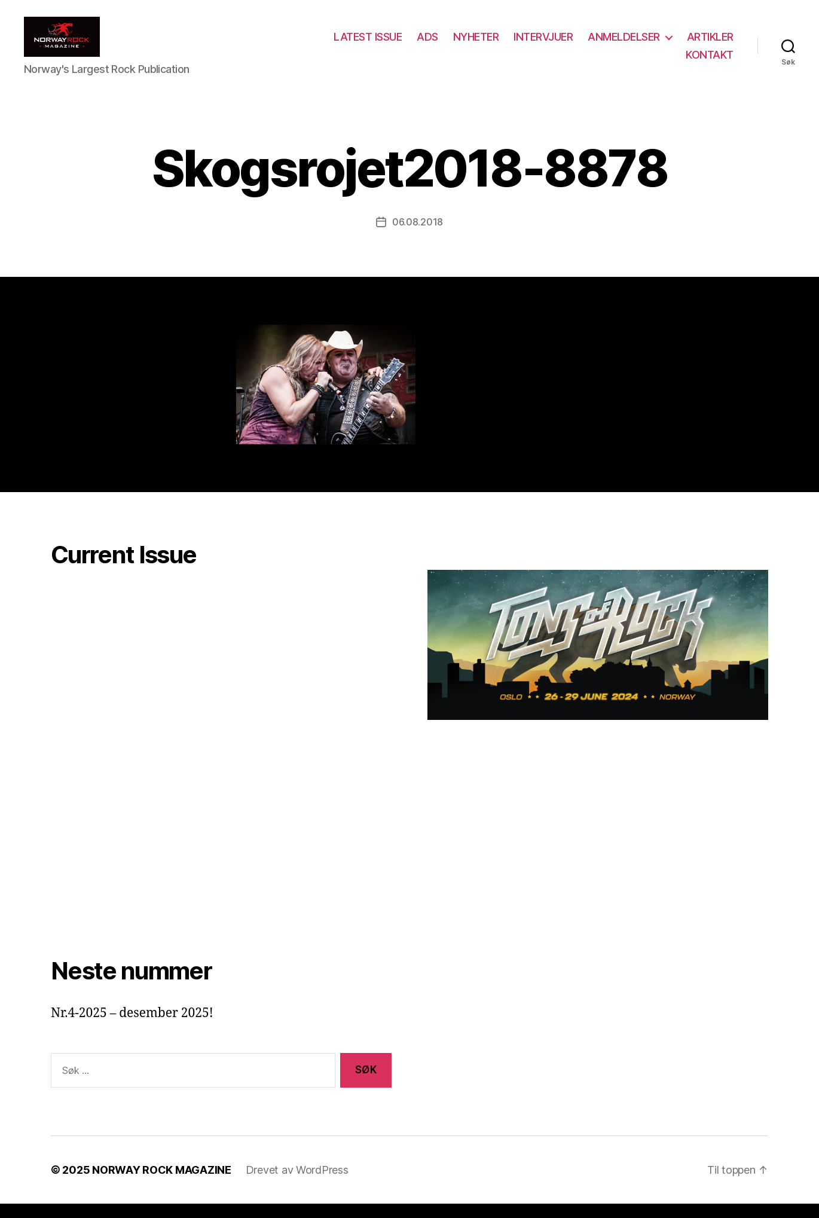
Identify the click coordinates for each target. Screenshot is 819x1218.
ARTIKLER (710, 44)
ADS (427, 44)
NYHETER (476, 44)
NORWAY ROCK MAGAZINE (161, 1184)
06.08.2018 (417, 236)
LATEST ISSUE (368, 44)
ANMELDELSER (624, 44)
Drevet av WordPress (297, 1184)
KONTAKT (710, 61)
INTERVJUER (543, 44)
